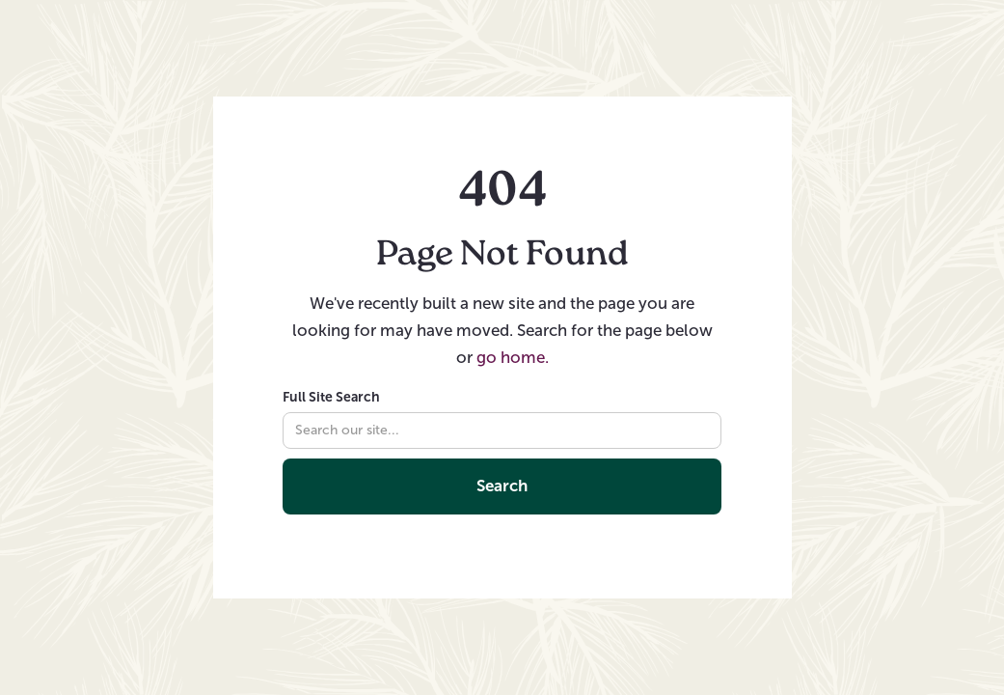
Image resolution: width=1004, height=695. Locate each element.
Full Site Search (331, 396)
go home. (512, 357)
